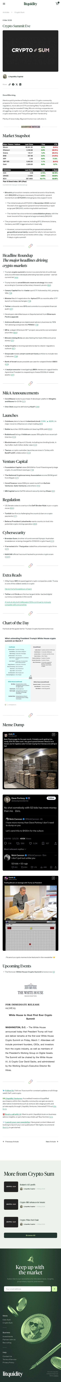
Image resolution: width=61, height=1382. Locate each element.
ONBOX (56, 1376)
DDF (8, 557)
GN (37, 407)
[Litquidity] (30, 4)
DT (12, 340)
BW (15, 332)
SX (53, 491)
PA (38, 486)
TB (10, 293)
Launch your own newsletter (17, 1122)
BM (49, 285)
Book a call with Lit (13, 1114)
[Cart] (57, 3)
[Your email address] (27, 1289)
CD (7, 364)
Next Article (52, 1141)
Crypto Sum (19, 12)
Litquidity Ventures (13, 1098)
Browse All (30, 1235)
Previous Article (11, 1141)
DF (11, 309)
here (16, 277)
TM (16, 356)
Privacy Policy (8, 1362)
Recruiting (7, 1342)
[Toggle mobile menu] (4, 3)
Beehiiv (6, 1127)
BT (13, 348)
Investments (8, 1336)
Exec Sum (7, 1320)
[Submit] (54, 1289)
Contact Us (7, 1356)
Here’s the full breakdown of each (18, 589)
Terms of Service (9, 1359)
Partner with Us (9, 1339)
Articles (6, 12)
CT (15, 516)
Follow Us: (9, 1090)
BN (41, 424)
